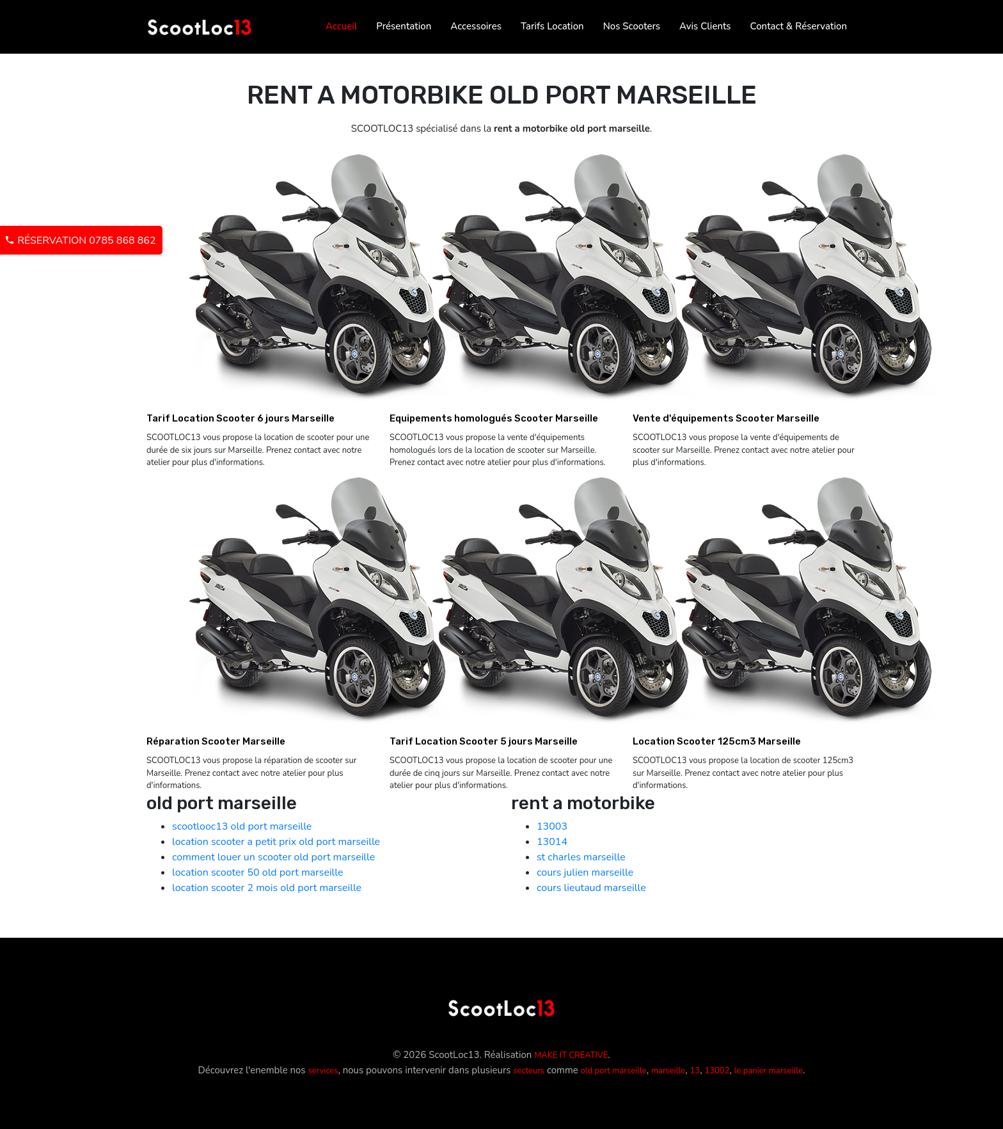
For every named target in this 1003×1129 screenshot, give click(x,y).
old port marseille (614, 1071)
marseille (668, 1071)
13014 (552, 842)
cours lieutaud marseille (591, 888)
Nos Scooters (631, 26)
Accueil (341, 26)
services (323, 1071)
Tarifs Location (552, 26)
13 (695, 1071)
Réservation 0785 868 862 (80, 240)
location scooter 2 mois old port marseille (266, 888)
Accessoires (476, 26)
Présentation (403, 26)
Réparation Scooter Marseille (215, 741)
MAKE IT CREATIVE (571, 1055)
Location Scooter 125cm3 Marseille (717, 741)
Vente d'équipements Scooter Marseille (726, 418)
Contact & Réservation (798, 26)
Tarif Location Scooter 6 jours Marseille (240, 418)
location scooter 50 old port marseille (258, 872)
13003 (552, 826)
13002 (716, 1071)
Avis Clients (705, 26)
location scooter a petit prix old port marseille (276, 842)
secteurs (528, 1071)
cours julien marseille (585, 872)
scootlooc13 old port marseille (242, 826)
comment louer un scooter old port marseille (273, 857)
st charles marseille (581, 857)
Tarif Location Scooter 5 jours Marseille (484, 741)
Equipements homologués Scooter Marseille (494, 418)
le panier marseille (768, 1071)
